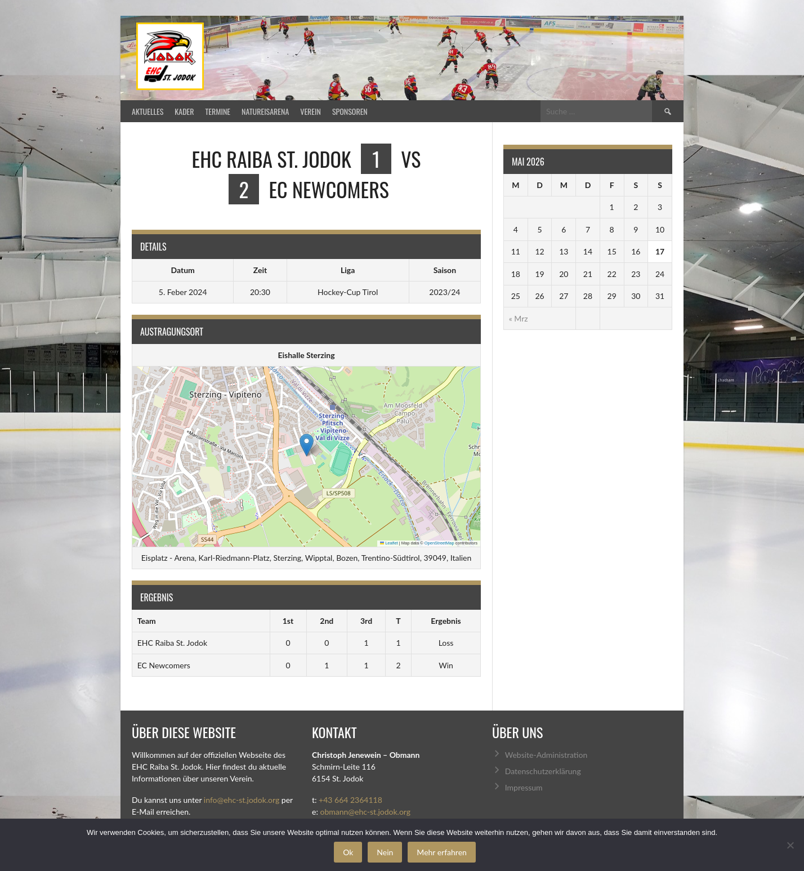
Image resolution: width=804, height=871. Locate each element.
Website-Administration (546, 755)
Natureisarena (265, 111)
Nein (385, 852)
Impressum (524, 787)
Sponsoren (350, 111)
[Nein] (790, 845)
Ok (348, 852)
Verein (310, 111)
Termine (218, 111)
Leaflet (389, 543)
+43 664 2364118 (350, 800)
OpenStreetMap (439, 543)
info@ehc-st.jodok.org (241, 800)
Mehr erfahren (442, 852)
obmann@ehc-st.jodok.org (365, 811)
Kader (184, 111)
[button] (307, 445)
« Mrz (518, 318)
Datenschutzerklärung (543, 771)
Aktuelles (147, 111)
